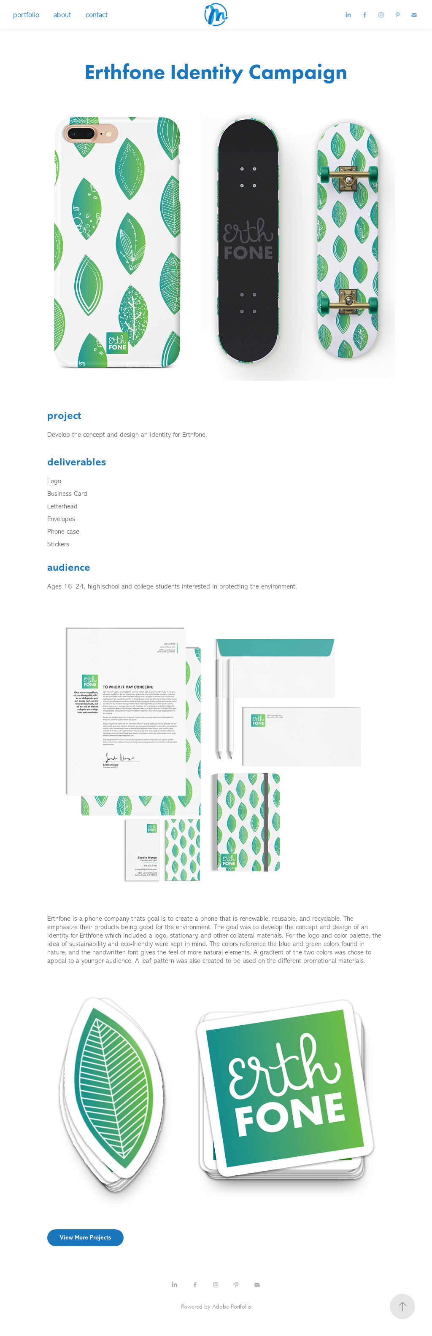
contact (97, 15)
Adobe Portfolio (231, 1306)
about (62, 15)
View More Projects (85, 1237)
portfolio (26, 15)
